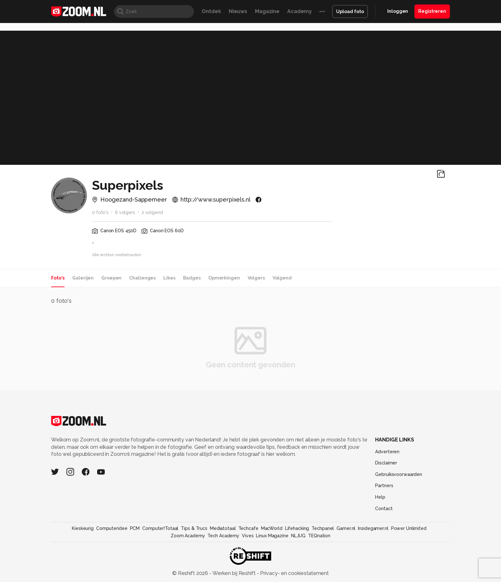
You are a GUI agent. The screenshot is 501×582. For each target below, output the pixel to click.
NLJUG (298, 535)
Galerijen (83, 277)
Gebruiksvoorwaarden (398, 474)
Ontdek (211, 11)
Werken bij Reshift (234, 573)
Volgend (282, 277)
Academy (299, 11)
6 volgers (125, 212)
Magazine (267, 11)
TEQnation (319, 535)
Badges (192, 277)
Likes (169, 277)
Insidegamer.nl (373, 528)
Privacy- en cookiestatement (294, 573)
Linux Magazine (272, 535)
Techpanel (323, 528)
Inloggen (397, 11)
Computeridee (111, 528)
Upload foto (350, 11)
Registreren (432, 11)
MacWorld (271, 528)
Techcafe (248, 528)
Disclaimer (386, 462)
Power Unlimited (409, 528)
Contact (383, 508)
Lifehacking (297, 528)
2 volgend (152, 212)
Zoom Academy (188, 535)
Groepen (111, 277)
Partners (384, 485)
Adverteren (387, 451)
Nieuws (238, 11)
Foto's (58, 277)
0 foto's (100, 212)
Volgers (256, 277)
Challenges (142, 277)
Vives (247, 535)
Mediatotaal (223, 528)
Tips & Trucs (194, 528)
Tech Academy (223, 535)
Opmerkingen (224, 277)
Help (380, 497)
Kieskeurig (83, 528)
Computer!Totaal (160, 528)
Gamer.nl (345, 528)
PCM (135, 528)
